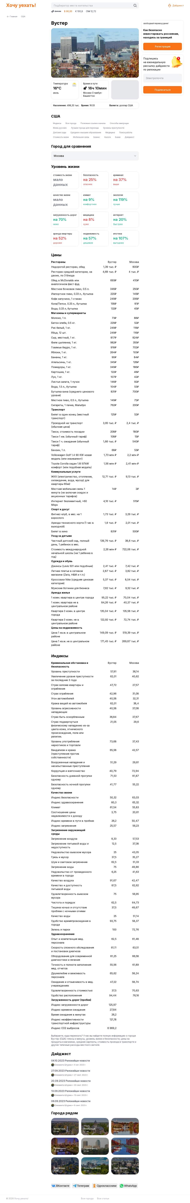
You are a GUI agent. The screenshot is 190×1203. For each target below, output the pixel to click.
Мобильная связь (81, 137)
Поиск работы (125, 132)
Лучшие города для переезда (85, 128)
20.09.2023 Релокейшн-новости (71, 1080)
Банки (117, 137)
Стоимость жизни (61, 137)
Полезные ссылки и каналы (93, 123)
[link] (60, 1185)
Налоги (107, 137)
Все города (71, 123)
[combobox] (92, 5)
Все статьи (103, 1198)
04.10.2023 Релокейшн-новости (70, 1060)
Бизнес (96, 137)
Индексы (57, 123)
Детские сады (59, 132)
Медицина (110, 132)
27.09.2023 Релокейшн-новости (70, 1070)
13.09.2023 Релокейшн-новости (70, 1091)
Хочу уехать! (21, 5)
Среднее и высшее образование (85, 132)
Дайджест (176, 5)
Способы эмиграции (119, 123)
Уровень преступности (113, 128)
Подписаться (163, 89)
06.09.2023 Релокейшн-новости (70, 1101)
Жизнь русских (60, 128)
